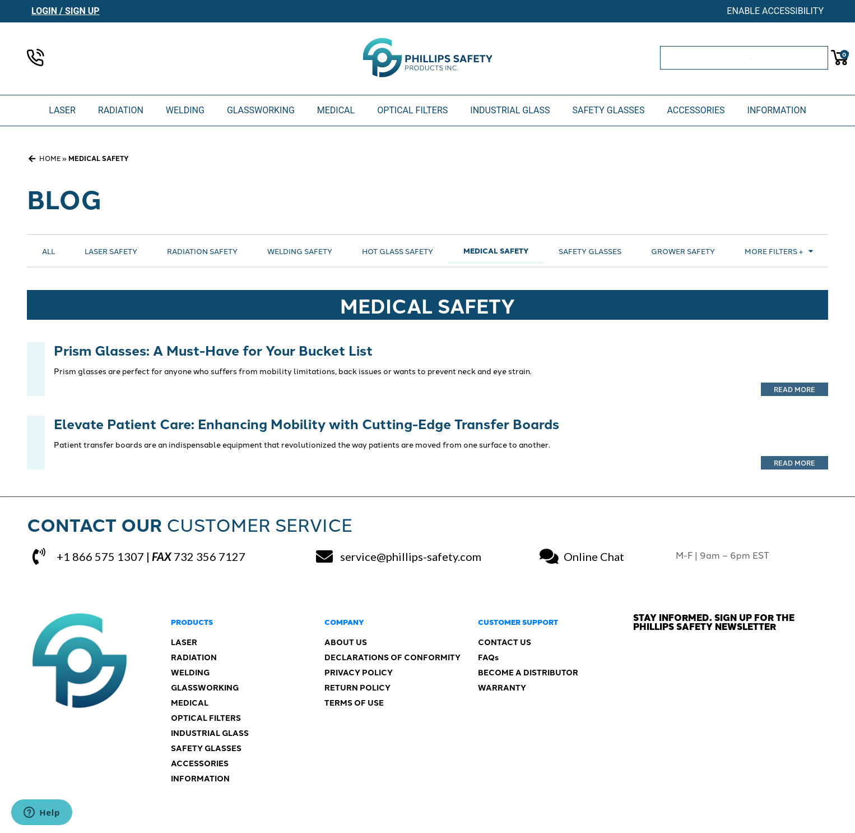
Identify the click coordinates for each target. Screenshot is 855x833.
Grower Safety (683, 251)
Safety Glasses (590, 251)
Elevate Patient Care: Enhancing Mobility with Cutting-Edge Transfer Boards (306, 423)
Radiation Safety (202, 251)
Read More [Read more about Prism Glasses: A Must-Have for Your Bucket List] (794, 389)
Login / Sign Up (65, 11)
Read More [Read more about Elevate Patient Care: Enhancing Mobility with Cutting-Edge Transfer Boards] (794, 462)
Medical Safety (496, 250)
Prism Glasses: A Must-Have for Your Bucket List (213, 350)
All (48, 251)
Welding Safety (299, 251)
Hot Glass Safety (397, 251)
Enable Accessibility (775, 11)
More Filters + (779, 251)
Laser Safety (111, 251)
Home (50, 158)
